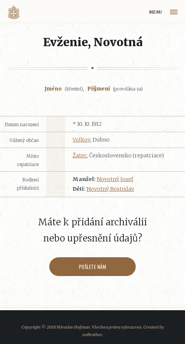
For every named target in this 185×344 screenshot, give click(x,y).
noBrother (92, 334)
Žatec (80, 155)
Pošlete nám (92, 266)
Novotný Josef (115, 179)
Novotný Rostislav (110, 189)
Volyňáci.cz (14, 12)
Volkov (81, 139)
